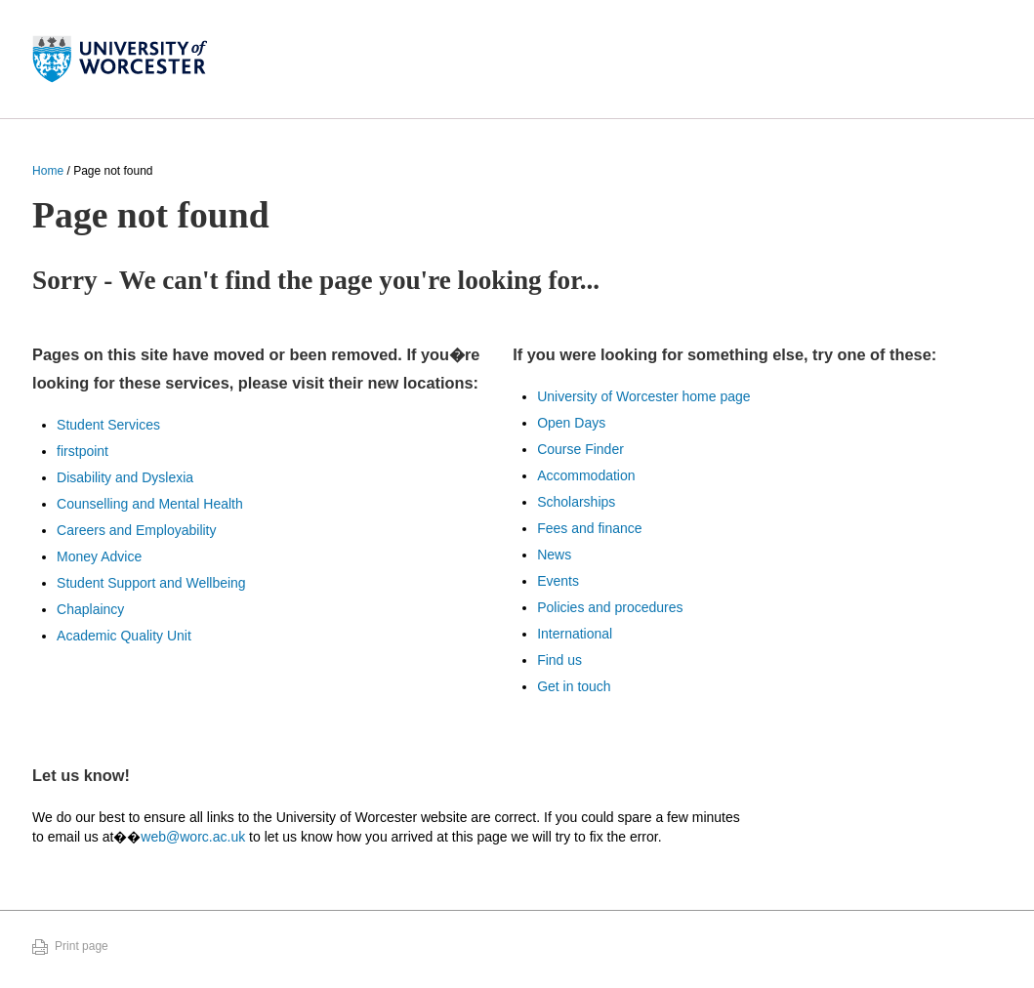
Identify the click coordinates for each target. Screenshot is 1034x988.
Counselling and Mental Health (150, 504)
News (554, 554)
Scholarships (576, 502)
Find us (559, 660)
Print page (81, 946)
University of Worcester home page (643, 396)
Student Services (108, 424)
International (574, 633)
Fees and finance (589, 528)
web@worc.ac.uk (193, 836)
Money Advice (99, 556)
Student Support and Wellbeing (151, 583)
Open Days (571, 423)
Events (558, 581)
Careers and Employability (136, 530)
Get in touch (574, 686)
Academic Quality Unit (124, 635)
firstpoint (82, 451)
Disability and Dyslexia (125, 477)
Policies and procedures (609, 607)
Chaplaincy (90, 609)
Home (47, 171)
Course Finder (580, 449)
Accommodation (586, 475)
